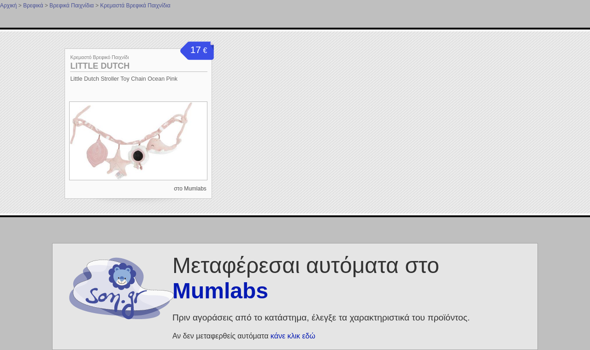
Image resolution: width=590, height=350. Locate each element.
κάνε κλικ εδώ (293, 336)
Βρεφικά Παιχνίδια (71, 5)
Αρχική (8, 5)
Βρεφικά (33, 5)
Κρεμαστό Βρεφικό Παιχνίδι (99, 57)
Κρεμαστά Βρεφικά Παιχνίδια (135, 5)
